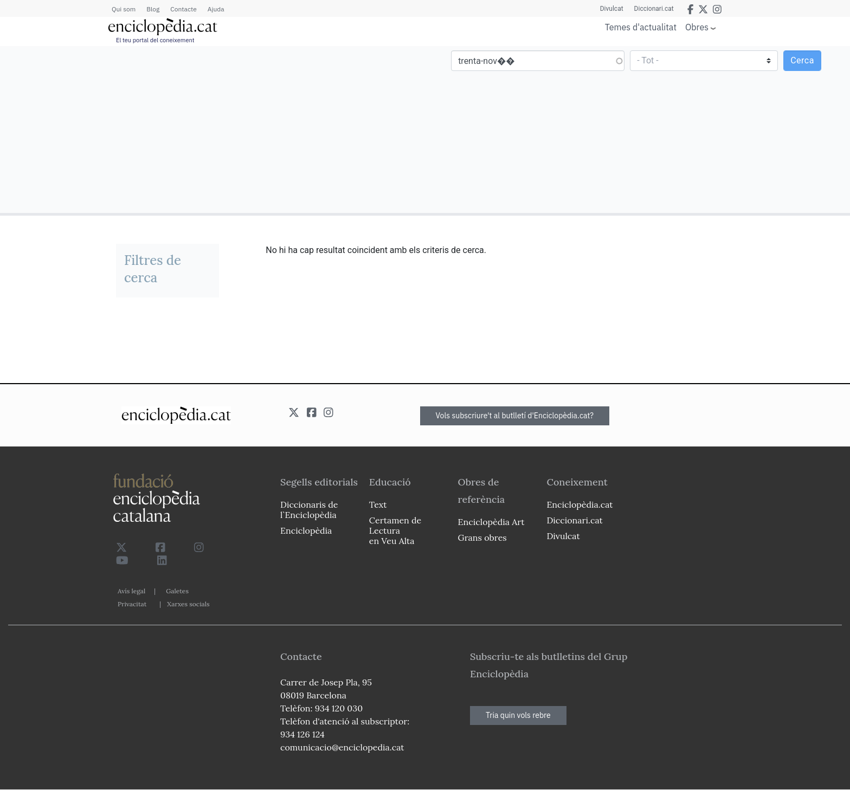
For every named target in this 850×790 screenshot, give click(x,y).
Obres (697, 27)
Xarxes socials (188, 604)
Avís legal (131, 591)
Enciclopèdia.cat (579, 504)
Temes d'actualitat (641, 27)
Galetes (177, 591)
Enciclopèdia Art (491, 521)
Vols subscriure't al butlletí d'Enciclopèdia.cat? (515, 415)
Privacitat (132, 604)
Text (378, 504)
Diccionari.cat (654, 8)
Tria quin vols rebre (518, 715)
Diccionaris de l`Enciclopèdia (309, 509)
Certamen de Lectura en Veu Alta (395, 530)
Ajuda (216, 9)
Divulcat (611, 8)
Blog (152, 9)
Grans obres (482, 537)
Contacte (183, 9)
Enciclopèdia (306, 530)
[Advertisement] (214, 129)
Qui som (124, 9)
